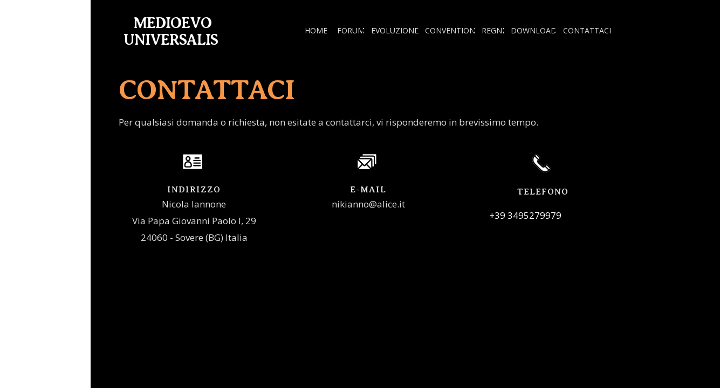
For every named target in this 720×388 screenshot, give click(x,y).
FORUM (351, 30)
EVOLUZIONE (395, 30)
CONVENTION (450, 30)
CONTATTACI (587, 30)
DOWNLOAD (534, 30)
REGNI (493, 30)
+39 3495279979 (525, 215)
